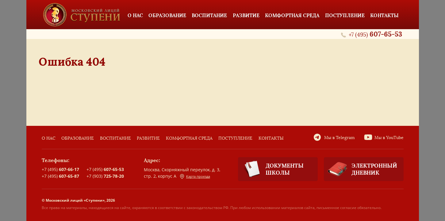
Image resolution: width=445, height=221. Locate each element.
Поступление (235, 138)
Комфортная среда (189, 138)
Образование (77, 138)
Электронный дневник (360, 169)
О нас (49, 138)
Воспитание (115, 138)
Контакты (271, 138)
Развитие (148, 138)
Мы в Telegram (339, 137)
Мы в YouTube (389, 137)
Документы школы (271, 169)
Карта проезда (195, 176)
